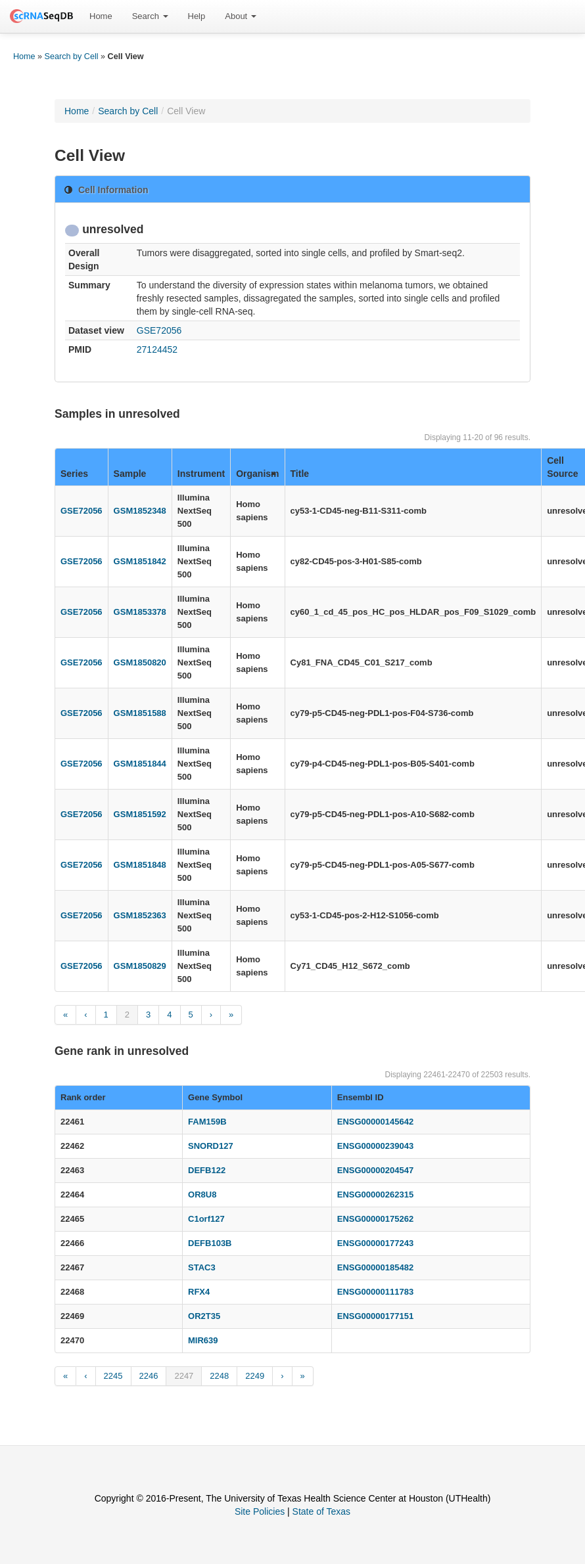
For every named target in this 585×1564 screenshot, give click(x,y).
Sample (130, 473)
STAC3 (202, 1267)
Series (74, 473)
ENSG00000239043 (375, 1146)
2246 (148, 1376)
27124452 (157, 349)
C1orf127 (206, 1219)
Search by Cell (72, 56)
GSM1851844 (140, 764)
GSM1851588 (140, 713)
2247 (183, 1376)
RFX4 (199, 1292)
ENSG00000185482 (375, 1267)
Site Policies (260, 1511)
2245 (113, 1376)
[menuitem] (101, 16)
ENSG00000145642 (375, 1122)
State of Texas (321, 1511)
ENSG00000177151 (375, 1316)
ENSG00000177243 (375, 1243)
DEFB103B (209, 1243)
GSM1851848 (140, 865)
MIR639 (203, 1340)
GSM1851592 (140, 814)
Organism (257, 473)
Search (150, 16)
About (240, 16)
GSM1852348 (140, 511)
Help (197, 16)
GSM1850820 (140, 662)
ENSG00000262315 (375, 1194)
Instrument (201, 473)
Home (100, 16)
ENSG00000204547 (375, 1170)
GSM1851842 (140, 561)
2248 (219, 1376)
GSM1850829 (140, 966)
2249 (254, 1376)
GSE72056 (159, 330)
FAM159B (207, 1122)
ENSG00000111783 (375, 1292)
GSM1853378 (140, 612)
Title (300, 473)
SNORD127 (210, 1146)
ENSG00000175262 (375, 1219)
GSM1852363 (140, 915)
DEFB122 (206, 1170)
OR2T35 (204, 1316)
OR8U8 (202, 1194)
